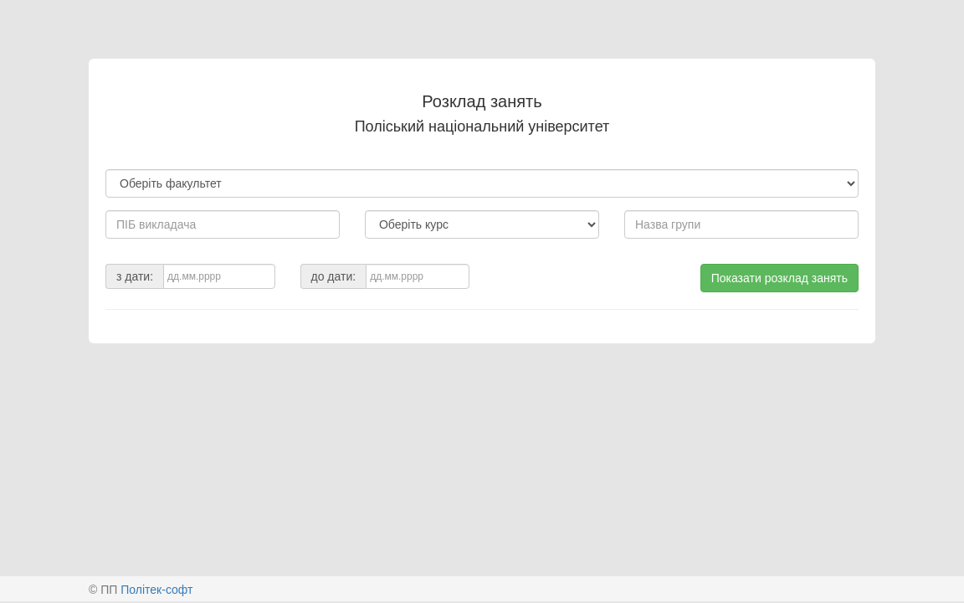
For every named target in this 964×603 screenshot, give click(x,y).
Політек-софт (156, 589)
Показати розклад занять (779, 278)
